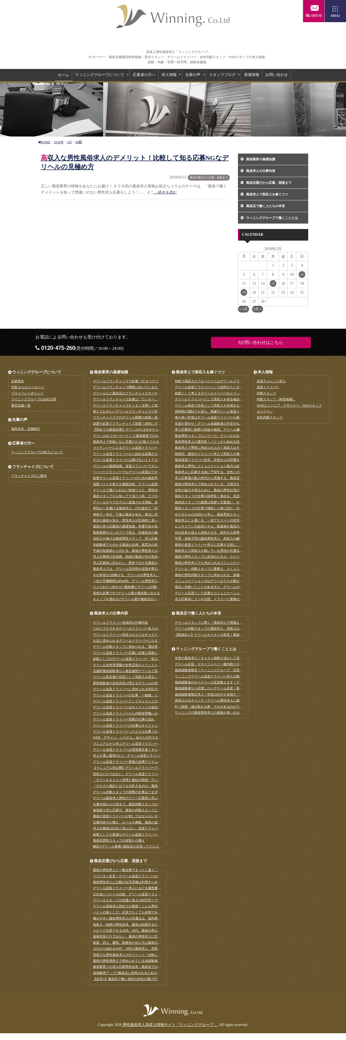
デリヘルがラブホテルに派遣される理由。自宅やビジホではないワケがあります (151, 502)
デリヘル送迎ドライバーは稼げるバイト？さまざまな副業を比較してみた (146, 460)
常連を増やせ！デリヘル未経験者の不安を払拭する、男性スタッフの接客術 (230, 424)
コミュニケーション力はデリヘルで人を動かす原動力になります (222, 581)
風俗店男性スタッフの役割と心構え (119, 840)
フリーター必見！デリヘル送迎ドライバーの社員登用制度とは (138, 876)
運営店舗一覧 (21, 405)
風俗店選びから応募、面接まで (209, 177)
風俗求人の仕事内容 (260, 171)
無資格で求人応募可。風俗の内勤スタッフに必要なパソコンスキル (141, 810)
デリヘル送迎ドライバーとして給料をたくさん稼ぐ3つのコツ (219, 387)
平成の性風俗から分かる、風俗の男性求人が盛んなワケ (133, 551)
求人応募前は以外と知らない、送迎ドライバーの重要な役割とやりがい (145, 828)
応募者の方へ (144, 75)
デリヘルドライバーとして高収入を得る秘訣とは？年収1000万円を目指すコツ (231, 399)
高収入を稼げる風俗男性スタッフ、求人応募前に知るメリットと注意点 (145, 538)
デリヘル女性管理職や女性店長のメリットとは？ (128, 665)
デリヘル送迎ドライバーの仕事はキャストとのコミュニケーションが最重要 (148, 725)
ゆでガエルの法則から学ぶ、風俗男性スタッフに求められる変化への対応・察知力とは (238, 514)
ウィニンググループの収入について (37, 452)
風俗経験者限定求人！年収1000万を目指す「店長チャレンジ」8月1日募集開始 (231, 694)
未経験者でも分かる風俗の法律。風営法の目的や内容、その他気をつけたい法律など (154, 545)
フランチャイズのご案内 (29, 476)
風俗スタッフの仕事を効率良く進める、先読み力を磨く (215, 496)
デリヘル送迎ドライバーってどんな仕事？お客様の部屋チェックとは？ (145, 731)
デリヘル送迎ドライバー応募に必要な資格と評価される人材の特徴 (141, 653)
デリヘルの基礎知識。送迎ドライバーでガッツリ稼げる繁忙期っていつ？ (146, 466)
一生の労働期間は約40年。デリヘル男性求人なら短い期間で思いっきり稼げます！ (153, 581)
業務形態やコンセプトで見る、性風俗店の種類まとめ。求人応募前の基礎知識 (149, 532)
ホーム (63, 75)
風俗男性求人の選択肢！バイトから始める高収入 (210, 442)
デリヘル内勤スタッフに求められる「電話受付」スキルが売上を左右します (148, 647)
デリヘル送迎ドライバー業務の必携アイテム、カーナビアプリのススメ (145, 762)
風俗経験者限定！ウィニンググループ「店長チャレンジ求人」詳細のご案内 (230, 670)
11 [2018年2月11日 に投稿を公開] (302, 275)
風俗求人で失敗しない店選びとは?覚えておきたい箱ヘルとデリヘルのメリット (150, 442)
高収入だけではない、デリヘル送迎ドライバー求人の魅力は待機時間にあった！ (151, 774)
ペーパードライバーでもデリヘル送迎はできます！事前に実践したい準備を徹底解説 (154, 472)
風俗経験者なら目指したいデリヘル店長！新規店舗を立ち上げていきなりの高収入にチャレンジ (244, 688)
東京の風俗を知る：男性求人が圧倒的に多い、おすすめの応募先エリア (145, 520)
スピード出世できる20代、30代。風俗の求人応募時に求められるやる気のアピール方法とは (159, 930)
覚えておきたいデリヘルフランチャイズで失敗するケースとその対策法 (145, 411)
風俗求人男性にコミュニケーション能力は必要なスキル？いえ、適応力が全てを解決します (241, 466)
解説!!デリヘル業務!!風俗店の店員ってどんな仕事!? (130, 846)
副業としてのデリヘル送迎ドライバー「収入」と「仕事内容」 (138, 659)
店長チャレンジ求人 (271, 381)
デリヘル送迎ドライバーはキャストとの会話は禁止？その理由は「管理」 (146, 707)
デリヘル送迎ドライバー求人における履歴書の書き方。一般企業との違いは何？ (151, 888)
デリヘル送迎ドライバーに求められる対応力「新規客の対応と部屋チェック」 (149, 689)
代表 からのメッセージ (27, 387)
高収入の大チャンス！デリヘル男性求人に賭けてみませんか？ (220, 700)
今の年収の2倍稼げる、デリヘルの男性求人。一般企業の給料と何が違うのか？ (150, 575)
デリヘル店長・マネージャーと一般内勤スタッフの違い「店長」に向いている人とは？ (238, 664)
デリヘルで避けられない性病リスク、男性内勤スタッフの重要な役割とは (146, 490)
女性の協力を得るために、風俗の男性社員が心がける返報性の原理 (223, 490)
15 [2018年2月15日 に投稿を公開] (273, 283)
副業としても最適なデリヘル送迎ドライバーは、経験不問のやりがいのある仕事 (151, 834)
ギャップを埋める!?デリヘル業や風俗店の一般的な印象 (133, 599)
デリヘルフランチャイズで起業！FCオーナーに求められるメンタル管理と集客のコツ (155, 381)
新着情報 (251, 75)
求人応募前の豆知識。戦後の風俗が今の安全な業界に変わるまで (140, 557)
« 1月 (243, 309)
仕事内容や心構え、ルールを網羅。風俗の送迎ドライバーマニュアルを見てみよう (153, 822)
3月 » (257, 309)
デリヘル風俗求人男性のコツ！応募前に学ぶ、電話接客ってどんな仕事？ (146, 798)
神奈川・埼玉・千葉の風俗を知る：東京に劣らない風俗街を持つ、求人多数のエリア (154, 514)
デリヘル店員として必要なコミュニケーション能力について (218, 593)
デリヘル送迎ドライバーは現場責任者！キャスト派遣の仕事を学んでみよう (148, 750)
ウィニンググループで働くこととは (272, 218)
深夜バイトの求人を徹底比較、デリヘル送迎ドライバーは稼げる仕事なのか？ (149, 484)
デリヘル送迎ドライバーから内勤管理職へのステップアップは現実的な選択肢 (149, 713)
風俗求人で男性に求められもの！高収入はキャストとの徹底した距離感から (230, 448)
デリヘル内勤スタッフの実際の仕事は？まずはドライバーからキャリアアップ (149, 792)
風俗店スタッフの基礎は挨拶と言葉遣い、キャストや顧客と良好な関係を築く (231, 502)
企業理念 (17, 381)
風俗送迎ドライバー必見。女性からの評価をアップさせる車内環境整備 (226, 460)
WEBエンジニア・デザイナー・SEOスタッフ (289, 405)
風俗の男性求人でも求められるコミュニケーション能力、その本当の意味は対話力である (239, 563)
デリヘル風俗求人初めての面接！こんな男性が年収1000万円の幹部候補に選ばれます (154, 906)
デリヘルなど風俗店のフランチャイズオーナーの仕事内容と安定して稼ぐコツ (149, 393)
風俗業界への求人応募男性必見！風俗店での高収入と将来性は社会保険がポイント (153, 967)
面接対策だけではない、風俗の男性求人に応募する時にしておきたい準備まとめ (151, 936)
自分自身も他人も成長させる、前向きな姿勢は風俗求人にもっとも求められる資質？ (236, 532)
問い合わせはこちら (313, 11)
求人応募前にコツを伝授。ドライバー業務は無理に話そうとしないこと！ (228, 599)
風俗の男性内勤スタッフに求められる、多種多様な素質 (215, 575)
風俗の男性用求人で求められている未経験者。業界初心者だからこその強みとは (151, 961)
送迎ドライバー (268, 387)
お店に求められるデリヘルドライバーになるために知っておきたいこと (145, 641)
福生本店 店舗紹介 (25, 429)
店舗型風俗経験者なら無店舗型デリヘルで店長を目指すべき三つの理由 (145, 671)
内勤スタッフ (266, 393)
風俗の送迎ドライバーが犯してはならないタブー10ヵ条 (133, 816)
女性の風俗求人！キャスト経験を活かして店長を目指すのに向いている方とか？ (233, 658)
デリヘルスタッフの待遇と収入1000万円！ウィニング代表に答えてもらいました (151, 900)
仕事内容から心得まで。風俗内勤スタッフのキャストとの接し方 (140, 804)
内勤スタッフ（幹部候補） (276, 399)
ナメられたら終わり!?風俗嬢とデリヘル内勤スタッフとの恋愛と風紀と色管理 (149, 587)
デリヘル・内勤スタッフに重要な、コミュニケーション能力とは (222, 569)
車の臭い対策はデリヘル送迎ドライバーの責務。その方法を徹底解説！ (226, 417)
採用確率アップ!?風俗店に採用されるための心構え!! (131, 973)
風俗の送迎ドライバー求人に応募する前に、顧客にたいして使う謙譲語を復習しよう (236, 545)
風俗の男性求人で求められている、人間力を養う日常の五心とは (222, 484)
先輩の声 (192, 75)
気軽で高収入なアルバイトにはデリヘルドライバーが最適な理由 (222, 381)
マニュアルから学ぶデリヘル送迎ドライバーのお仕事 (132, 744)
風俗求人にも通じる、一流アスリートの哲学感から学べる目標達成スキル (228, 520)
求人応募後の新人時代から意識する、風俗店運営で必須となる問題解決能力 (230, 478)
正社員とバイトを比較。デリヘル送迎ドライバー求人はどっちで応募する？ (148, 894)
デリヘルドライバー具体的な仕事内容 (120, 622)
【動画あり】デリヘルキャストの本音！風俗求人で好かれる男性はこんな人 (230, 635)
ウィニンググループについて (99, 75)
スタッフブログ (222, 75)
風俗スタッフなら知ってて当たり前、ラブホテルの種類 (133, 496)
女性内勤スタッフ (270, 417)
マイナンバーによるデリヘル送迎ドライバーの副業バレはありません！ (145, 448)
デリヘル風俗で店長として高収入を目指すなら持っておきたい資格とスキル (230, 405)
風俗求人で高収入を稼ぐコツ (267, 194)
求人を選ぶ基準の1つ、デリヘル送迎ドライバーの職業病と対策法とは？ (145, 755)
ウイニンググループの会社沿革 (33, 399)
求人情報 (169, 75)
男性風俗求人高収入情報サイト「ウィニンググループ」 (173, 16)
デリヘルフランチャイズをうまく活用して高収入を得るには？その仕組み (146, 405)
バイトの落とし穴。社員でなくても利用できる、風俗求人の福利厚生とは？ (148, 912)
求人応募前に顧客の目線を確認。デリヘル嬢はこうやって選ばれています (228, 429)
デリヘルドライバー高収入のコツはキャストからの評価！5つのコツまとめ (147, 635)
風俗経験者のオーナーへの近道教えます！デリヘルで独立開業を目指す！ (228, 682)
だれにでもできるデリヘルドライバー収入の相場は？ (132, 628)
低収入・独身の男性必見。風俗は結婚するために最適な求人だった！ (143, 924)
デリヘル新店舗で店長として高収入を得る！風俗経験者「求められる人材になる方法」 (156, 677)
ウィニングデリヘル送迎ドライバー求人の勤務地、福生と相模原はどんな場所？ (233, 676)
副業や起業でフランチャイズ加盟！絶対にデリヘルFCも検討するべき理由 (147, 424)
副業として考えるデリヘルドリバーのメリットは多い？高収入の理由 (225, 393)
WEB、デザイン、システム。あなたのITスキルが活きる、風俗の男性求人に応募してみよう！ (161, 737)
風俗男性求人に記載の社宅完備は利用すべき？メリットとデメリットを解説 (148, 882)
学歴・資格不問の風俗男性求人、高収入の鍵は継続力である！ (220, 538)
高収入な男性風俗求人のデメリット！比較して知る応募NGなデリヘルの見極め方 (152, 955)
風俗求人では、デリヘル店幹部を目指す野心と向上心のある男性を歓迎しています (153, 569)
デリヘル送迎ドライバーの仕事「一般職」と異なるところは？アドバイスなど (149, 695)
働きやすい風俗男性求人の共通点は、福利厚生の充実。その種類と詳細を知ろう (151, 918)
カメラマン (265, 411)
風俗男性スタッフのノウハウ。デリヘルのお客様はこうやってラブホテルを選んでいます (239, 436)
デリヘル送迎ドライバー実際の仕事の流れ (123, 719)
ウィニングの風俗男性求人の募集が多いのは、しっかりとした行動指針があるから (235, 713)
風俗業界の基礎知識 (260, 159)
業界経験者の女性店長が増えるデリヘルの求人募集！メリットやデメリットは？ (151, 683)
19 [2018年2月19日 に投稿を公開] (244, 292)
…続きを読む (165, 192)
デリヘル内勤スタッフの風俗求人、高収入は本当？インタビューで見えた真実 (231, 628)
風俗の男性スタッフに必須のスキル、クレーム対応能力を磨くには (223, 557)
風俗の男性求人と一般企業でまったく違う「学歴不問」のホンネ (140, 870)
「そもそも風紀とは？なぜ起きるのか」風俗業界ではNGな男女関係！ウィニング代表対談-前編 (162, 786)
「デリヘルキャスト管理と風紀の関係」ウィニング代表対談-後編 (140, 780)
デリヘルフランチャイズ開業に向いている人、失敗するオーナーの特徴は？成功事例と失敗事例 (162, 387)
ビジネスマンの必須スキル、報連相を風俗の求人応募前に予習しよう (225, 526)
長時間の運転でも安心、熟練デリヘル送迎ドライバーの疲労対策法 (223, 411)
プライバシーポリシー (27, 393)
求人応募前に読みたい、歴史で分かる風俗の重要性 (130, 563)
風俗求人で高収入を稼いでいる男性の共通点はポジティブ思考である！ (226, 551)
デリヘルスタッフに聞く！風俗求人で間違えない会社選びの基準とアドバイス (231, 622)
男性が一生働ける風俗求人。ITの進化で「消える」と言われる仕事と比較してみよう (154, 508)
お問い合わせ (276, 75)
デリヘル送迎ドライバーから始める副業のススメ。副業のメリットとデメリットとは (154, 454)
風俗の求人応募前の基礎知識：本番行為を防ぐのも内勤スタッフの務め (145, 526)
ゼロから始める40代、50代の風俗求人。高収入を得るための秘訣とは (143, 949)
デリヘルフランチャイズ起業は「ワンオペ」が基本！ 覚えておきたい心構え (148, 399)
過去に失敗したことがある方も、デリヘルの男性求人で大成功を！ (223, 587)
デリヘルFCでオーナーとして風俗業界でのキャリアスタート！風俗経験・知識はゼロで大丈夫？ (163, 436)
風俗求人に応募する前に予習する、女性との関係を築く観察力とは (223, 472)
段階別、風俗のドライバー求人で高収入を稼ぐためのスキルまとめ (223, 454)
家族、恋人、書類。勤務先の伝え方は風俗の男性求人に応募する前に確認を (148, 943)
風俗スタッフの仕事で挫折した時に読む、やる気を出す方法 (218, 508)
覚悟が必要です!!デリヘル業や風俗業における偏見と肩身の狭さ (139, 593)
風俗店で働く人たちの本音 (265, 206)
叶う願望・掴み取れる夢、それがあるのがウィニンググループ (220, 707)
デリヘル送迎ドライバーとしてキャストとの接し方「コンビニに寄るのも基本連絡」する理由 (161, 701)
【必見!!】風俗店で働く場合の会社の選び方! (125, 979)
